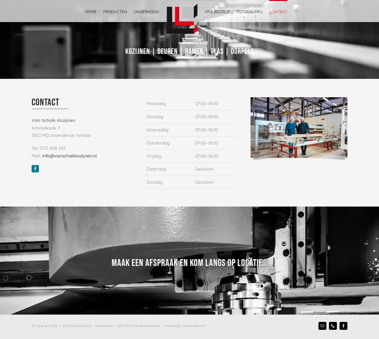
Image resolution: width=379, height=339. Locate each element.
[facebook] (35, 168)
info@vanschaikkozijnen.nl (69, 155)
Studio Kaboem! (194, 326)
